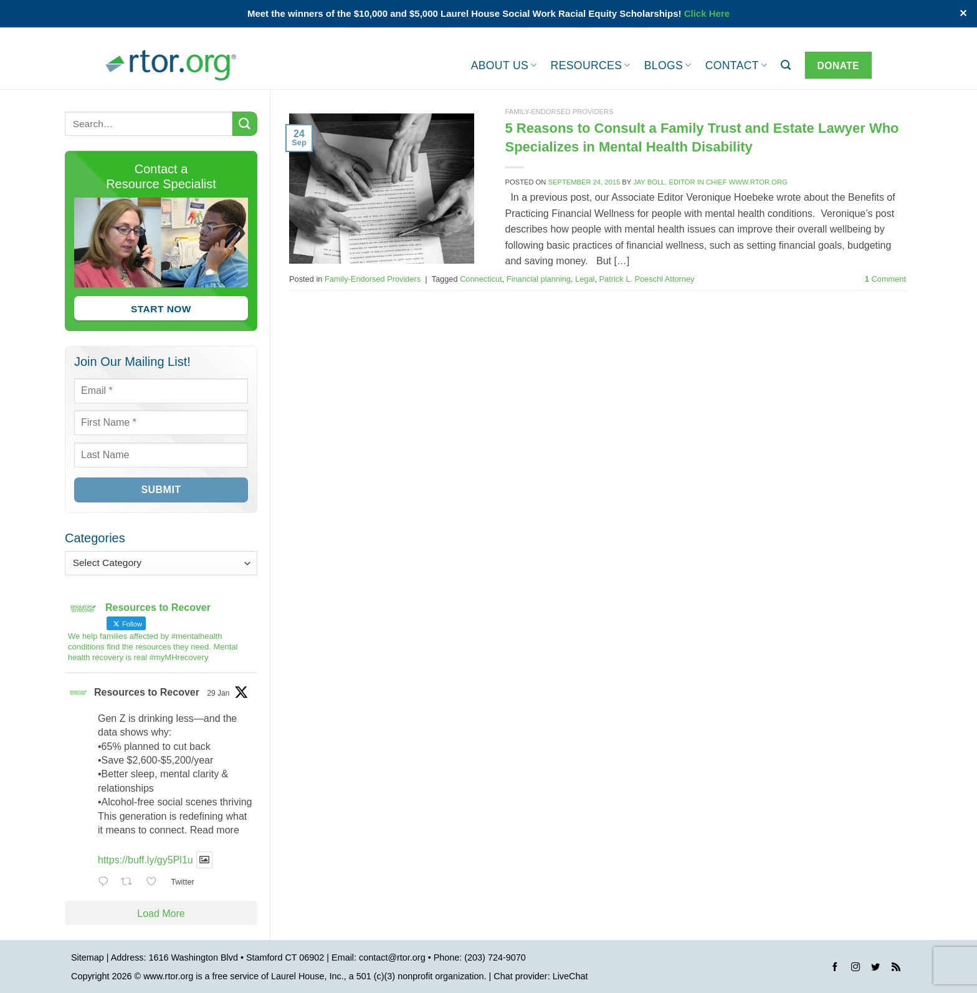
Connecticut (481, 279)
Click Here (707, 13)
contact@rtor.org (392, 957)
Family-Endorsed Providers (559, 111)
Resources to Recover (146, 692)
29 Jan (218, 693)
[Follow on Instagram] (855, 968)
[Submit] (244, 124)
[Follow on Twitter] (875, 968)
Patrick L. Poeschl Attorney (647, 279)
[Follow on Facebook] (835, 968)
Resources (591, 65)
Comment (885, 279)
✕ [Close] (963, 13)
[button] (786, 65)
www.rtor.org (168, 976)
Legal (584, 279)
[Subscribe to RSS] (896, 968)
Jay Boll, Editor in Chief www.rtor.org (710, 182)
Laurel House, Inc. (307, 976)
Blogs (668, 65)
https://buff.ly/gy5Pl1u (145, 860)
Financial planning (539, 279)
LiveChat (570, 976)
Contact (736, 65)
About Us (504, 65)
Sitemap (87, 957)
